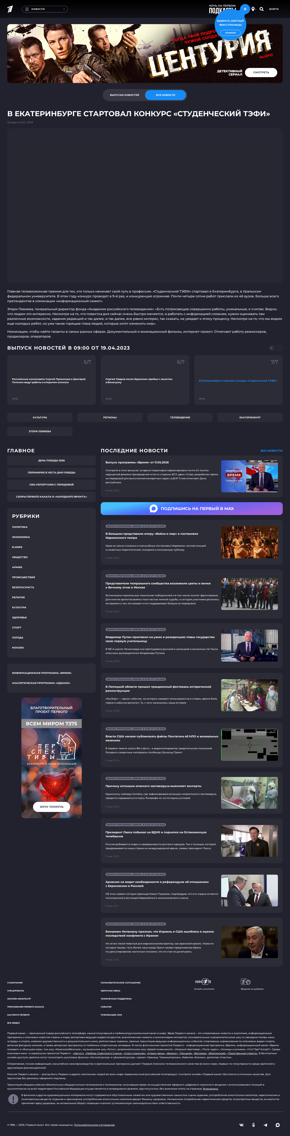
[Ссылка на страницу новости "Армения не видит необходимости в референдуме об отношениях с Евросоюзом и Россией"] (192, 890)
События (106, 1007)
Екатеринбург (250, 417)
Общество (20, 557)
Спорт (16, 627)
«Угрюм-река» (156, 1053)
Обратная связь (110, 990)
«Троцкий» (185, 1053)
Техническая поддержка (116, 998)
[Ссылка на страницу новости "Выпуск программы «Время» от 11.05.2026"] (192, 476)
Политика (20, 526)
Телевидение (180, 417)
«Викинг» (172, 1053)
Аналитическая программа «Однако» (41, 682)
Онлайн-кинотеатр (19, 998)
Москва (18, 647)
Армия (17, 567)
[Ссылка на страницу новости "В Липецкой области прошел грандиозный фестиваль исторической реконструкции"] (192, 695)
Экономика (21, 537)
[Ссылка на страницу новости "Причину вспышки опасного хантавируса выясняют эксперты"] (192, 793)
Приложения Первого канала (25, 1007)
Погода (17, 637)
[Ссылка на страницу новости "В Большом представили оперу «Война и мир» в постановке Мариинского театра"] (192, 542)
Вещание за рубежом (252, 984)
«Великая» (200, 1053)
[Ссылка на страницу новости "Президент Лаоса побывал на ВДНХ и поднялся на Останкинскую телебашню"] (192, 840)
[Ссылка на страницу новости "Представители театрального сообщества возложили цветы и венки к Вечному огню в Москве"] (192, 594)
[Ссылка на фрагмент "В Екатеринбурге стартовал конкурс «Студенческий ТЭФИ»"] (238, 380)
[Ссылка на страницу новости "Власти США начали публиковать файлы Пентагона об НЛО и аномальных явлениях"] (192, 744)
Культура (40, 417)
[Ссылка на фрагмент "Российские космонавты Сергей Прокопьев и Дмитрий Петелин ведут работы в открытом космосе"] (51, 380)
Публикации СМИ (111, 1015)
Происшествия (23, 577)
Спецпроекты (15, 990)
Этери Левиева (40, 431)
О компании (15, 982)
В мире (17, 547)
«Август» (78, 1053)
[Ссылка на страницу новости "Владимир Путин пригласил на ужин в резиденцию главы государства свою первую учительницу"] (192, 645)
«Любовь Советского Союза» (103, 1053)
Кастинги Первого (18, 1015)
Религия (18, 597)
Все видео (13, 1023)
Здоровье (19, 617)
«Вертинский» (217, 1053)
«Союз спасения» (134, 1053)
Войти (274, 9)
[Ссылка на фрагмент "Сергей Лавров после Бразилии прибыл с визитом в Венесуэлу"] (145, 380)
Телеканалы (210, 1088)
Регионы (110, 417)
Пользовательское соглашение (121, 982)
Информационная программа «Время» (42, 672)
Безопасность (23, 587)
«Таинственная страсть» (242, 1053)
